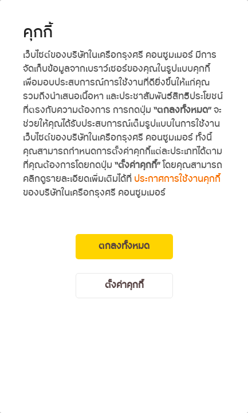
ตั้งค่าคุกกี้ (124, 285)
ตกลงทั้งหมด (124, 246)
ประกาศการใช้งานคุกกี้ (177, 179)
